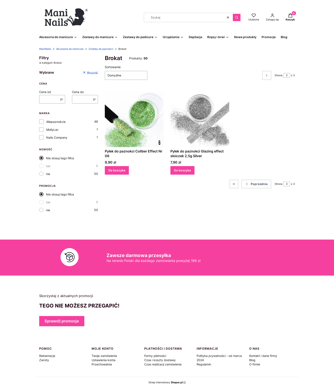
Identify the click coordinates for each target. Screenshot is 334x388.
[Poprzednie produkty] (256, 184)
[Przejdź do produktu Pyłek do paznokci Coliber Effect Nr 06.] (134, 117)
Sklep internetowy (165, 382)
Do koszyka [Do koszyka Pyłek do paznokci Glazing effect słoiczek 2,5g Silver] (182, 170)
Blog (252, 360)
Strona (278, 75)
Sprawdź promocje (62, 321)
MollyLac (52, 129)
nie (48, 174)
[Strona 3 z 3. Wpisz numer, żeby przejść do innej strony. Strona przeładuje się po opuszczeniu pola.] (286, 75)
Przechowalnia (102, 364)
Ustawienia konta (103, 360)
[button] (236, 17)
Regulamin (204, 364)
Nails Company (56, 137)
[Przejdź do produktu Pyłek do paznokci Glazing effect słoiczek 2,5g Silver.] (199, 117)
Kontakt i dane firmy (263, 356)
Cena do (78, 92)
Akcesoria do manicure (70, 48)
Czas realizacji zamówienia (162, 364)
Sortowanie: (113, 67)
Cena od (45, 92)
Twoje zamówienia (104, 356)
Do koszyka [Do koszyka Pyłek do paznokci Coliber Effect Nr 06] (116, 170)
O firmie (254, 364)
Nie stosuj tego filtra (60, 158)
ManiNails (45, 48)
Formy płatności (155, 356)
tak (48, 166)
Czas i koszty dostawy (160, 360)
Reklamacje (47, 356)
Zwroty (44, 360)
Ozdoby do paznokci (101, 48)
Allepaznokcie (56, 122)
